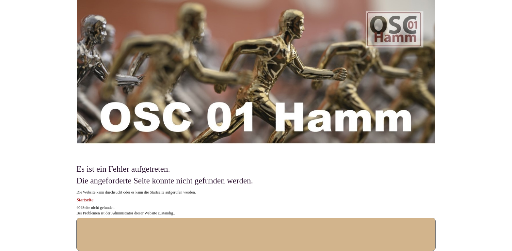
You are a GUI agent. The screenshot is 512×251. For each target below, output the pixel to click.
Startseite (84, 199)
